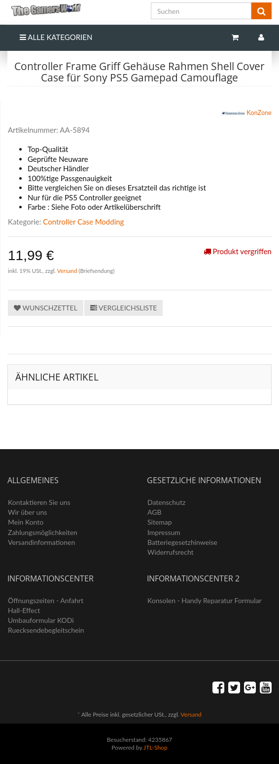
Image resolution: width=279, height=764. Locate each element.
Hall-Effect (24, 610)
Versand (68, 270)
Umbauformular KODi (41, 620)
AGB (154, 512)
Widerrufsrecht (170, 552)
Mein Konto (25, 522)
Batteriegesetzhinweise (182, 542)
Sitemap (159, 522)
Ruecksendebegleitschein (46, 630)
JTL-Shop (155, 747)
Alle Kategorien (56, 37)
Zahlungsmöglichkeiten (42, 532)
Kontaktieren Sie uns (39, 502)
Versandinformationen (41, 542)
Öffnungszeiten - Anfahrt (45, 600)
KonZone (246, 113)
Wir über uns (27, 512)
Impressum (163, 532)
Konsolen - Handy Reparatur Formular (204, 600)
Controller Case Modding (83, 221)
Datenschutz (166, 502)
